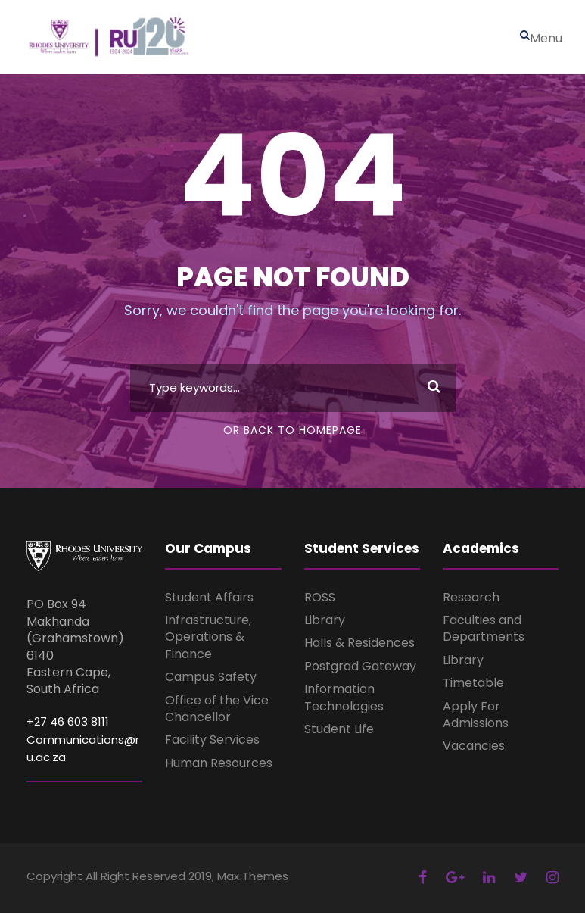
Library (324, 627)
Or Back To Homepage (292, 437)
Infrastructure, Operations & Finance (208, 644)
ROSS (319, 604)
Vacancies (474, 754)
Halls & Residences (359, 651)
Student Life (339, 736)
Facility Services (212, 748)
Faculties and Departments (483, 636)
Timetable (473, 691)
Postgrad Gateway (360, 673)
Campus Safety (211, 685)
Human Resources (218, 770)
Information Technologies (344, 705)
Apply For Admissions (476, 722)
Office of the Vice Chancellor (217, 716)
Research (471, 604)
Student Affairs (209, 604)
